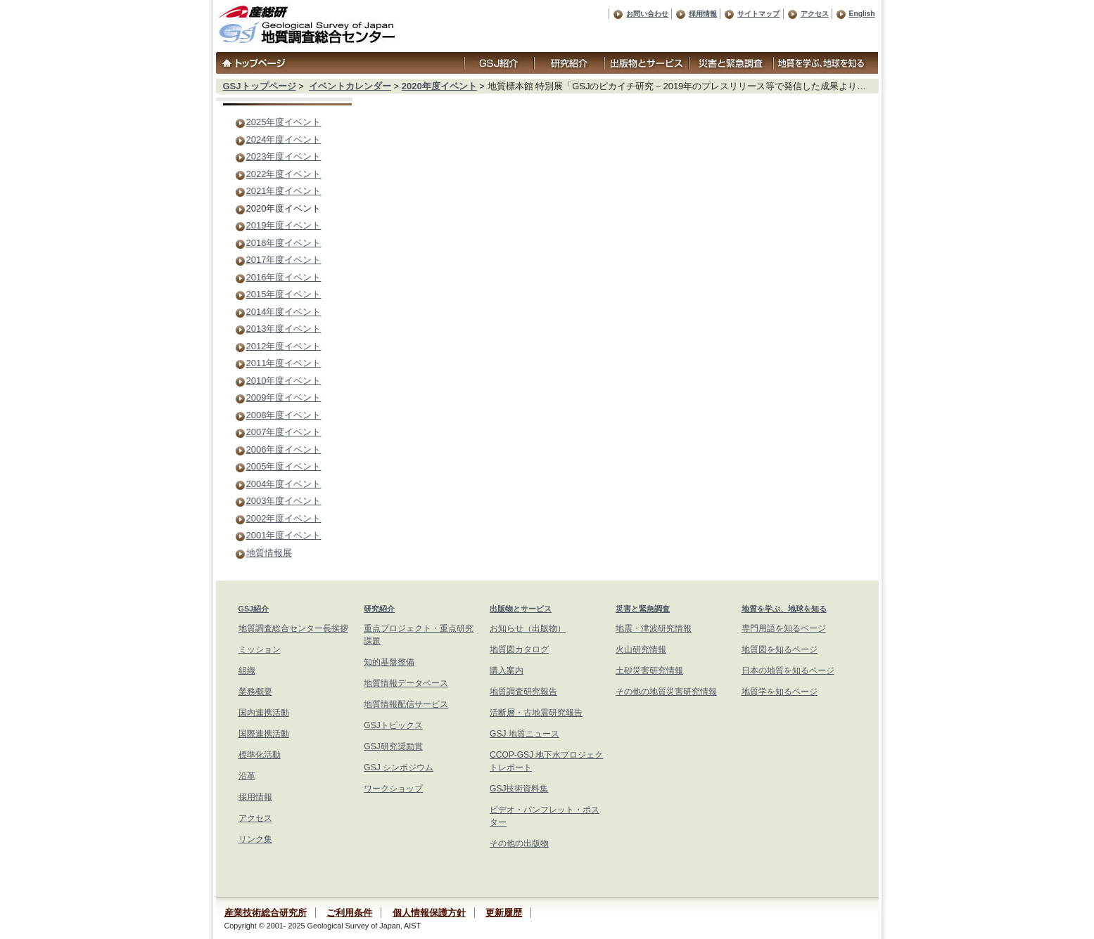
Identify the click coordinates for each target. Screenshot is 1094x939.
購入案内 (506, 670)
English (862, 14)
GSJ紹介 (253, 608)
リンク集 (255, 839)
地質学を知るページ (780, 692)
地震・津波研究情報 (654, 628)
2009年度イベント (284, 397)
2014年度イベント (284, 311)
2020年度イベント (439, 86)
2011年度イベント (284, 363)
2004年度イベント (284, 484)
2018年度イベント (284, 243)
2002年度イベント (284, 518)
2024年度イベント (284, 139)
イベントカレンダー (350, 86)
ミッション (259, 649)
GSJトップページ (259, 86)
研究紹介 (379, 608)
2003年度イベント (284, 501)
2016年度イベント (284, 277)
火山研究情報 (641, 649)
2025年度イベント (284, 122)
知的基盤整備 (389, 662)
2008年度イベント (284, 415)
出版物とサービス (521, 608)
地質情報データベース (406, 683)
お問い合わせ (647, 14)
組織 (246, 670)
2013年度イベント (284, 328)
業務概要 (255, 692)
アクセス (815, 14)
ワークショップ (393, 789)
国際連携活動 (263, 734)
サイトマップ (758, 14)
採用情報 (703, 14)
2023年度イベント (284, 156)
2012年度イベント (284, 346)
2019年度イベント (284, 225)
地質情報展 (269, 553)
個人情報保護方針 (429, 912)
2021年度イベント (284, 191)
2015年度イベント (284, 294)
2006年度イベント (284, 449)
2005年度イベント (284, 466)
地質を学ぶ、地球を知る (784, 608)
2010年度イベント (284, 380)
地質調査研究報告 (523, 692)
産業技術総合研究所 (265, 912)
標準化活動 (259, 755)
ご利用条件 (349, 912)
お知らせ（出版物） (528, 628)
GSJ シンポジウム (398, 767)
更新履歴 (503, 912)
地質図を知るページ (780, 649)
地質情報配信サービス (406, 704)
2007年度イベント (284, 432)
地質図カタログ (519, 649)
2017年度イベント (284, 259)
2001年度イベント (284, 535)
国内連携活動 (263, 713)
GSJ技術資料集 (519, 789)
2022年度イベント (284, 174)
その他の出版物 (519, 843)
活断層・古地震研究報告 (536, 713)
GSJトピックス (393, 725)
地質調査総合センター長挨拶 (293, 628)
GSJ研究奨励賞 (393, 746)
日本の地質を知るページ (788, 670)
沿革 (246, 776)
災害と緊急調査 (643, 608)
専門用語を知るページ (784, 628)
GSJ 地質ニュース (524, 734)
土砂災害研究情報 (649, 670)
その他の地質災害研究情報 (666, 692)
